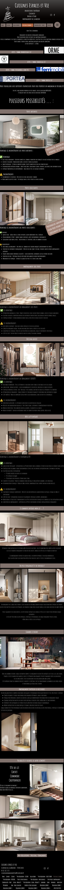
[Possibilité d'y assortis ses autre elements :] (32, 760)
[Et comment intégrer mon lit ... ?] (32, 508)
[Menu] (57, 25)
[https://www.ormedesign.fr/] (21, 52)
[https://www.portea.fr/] (44, 80)
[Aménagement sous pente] (32, 266)
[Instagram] (51, 15)
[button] (32, 652)
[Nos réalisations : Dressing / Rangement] (32, 855)
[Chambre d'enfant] (32, 632)
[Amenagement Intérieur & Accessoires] (32, 689)
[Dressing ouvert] (32, 339)
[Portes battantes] (32, 111)
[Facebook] (54, 15)
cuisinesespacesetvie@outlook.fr (12, 873)
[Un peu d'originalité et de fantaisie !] (32, 565)
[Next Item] (61, 131)
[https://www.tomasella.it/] (37, 61)
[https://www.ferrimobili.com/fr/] (17, 69)
